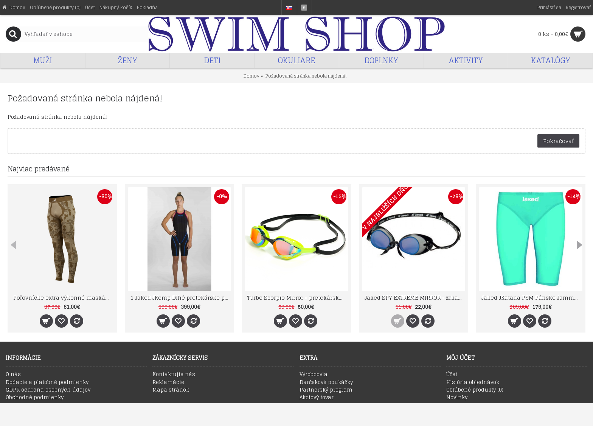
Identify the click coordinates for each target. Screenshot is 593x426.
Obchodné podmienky (35, 397)
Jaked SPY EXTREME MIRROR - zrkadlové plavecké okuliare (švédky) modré (415, 297)
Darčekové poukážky (326, 382)
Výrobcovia (314, 374)
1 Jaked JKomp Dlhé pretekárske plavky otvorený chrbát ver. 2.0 (180, 297)
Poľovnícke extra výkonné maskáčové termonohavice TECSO (63, 297)
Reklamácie (168, 382)
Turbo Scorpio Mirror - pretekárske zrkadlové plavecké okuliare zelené (297, 297)
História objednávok (472, 382)
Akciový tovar (317, 397)
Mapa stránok (170, 390)
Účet (451, 374)
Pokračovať (558, 141)
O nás (13, 374)
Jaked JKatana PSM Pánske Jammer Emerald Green (531, 297)
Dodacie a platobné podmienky (47, 382)
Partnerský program (326, 390)
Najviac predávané (39, 169)
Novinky (456, 397)
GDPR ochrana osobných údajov (48, 390)
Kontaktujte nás (173, 374)
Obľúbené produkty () (474, 390)
